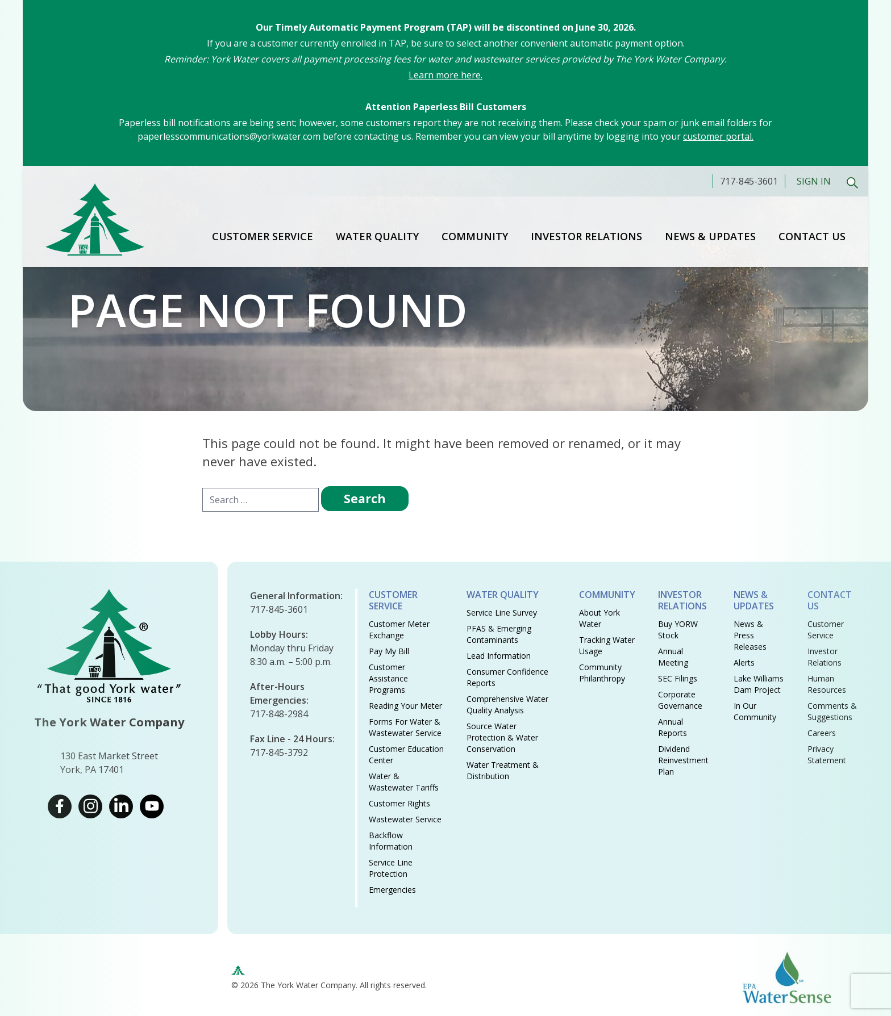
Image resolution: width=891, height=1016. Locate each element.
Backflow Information (391, 841)
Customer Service (262, 236)
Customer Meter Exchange (399, 629)
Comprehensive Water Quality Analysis (507, 704)
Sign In (814, 181)
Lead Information (499, 655)
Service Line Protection (391, 868)
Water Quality (377, 236)
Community (475, 236)
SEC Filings (677, 678)
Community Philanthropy (602, 673)
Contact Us (812, 236)
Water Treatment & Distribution (503, 770)
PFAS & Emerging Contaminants (499, 634)
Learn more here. (445, 75)
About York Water (599, 618)
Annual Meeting (673, 657)
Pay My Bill (389, 651)
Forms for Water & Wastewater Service (405, 727)
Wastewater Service (405, 819)
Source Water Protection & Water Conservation (502, 737)
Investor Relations (586, 236)
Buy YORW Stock (678, 629)
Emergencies (392, 889)
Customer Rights (399, 803)
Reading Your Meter (405, 705)
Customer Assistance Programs (388, 678)
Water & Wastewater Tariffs (404, 782)
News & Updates (710, 236)
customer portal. (718, 136)
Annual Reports (672, 727)
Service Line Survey (502, 612)
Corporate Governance (680, 700)
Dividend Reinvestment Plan (683, 760)
